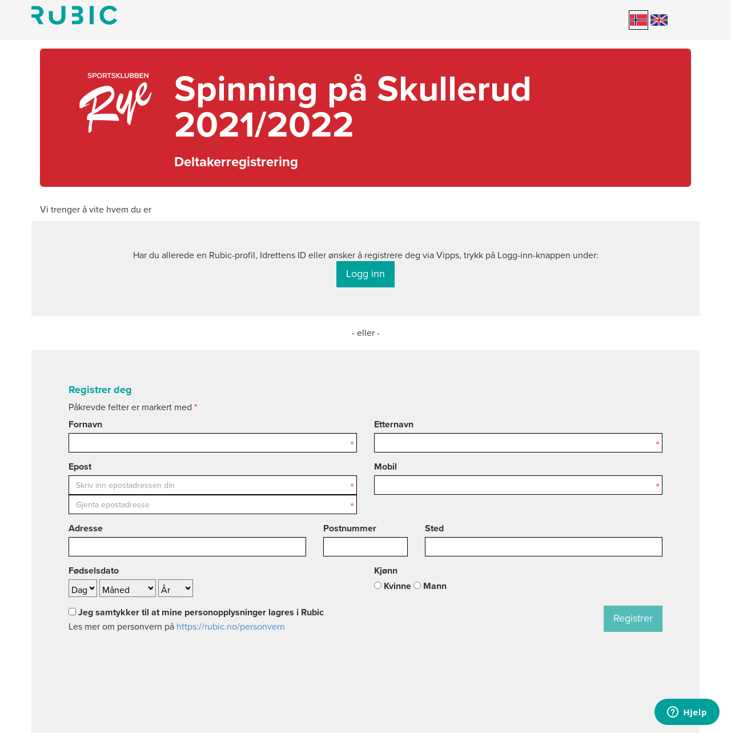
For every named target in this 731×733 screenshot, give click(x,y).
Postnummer (349, 528)
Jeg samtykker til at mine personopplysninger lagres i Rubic (196, 612)
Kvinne (392, 586)
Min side (74, 15)
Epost (80, 466)
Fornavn (85, 424)
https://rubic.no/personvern (230, 626)
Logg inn (365, 273)
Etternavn (393, 424)
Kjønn (385, 570)
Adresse (86, 528)
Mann (430, 586)
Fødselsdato (94, 570)
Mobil (385, 466)
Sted (434, 528)
